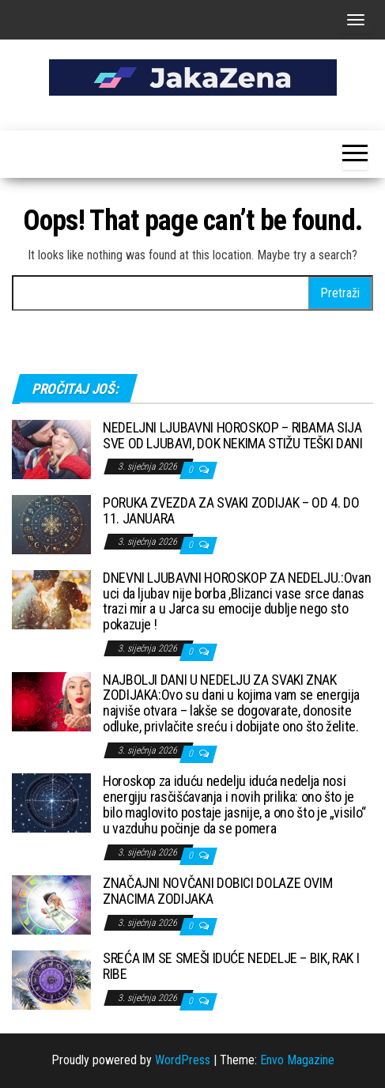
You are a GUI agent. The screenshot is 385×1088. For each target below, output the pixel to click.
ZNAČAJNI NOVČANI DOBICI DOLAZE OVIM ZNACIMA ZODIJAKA (217, 891)
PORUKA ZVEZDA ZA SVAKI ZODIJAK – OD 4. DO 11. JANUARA (231, 510)
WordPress (182, 1059)
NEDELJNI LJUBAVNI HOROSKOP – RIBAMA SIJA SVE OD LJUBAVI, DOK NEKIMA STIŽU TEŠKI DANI (233, 435)
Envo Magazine (297, 1059)
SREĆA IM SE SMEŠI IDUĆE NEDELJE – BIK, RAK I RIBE (231, 966)
